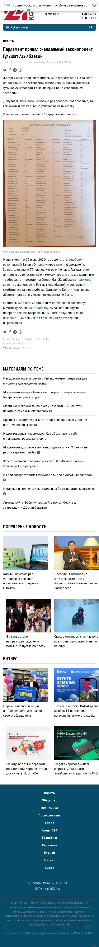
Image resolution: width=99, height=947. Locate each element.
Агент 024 (49, 830)
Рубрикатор (17, 27)
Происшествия (49, 815)
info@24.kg (53, 888)
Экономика (49, 808)
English (49, 853)
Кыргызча (49, 845)
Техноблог (49, 837)
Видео (50, 868)
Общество (49, 800)
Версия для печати (16, 347)
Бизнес (49, 860)
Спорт (49, 823)
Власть (8, 41)
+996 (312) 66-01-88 (55, 883)
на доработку (38, 308)
